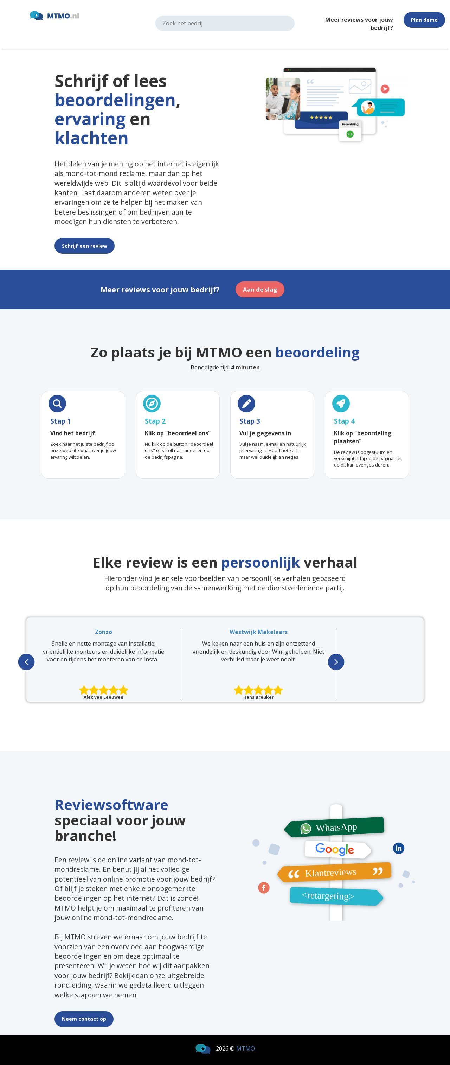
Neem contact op (84, 1018)
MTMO (245, 1048)
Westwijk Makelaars (259, 632)
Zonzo (103, 632)
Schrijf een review (84, 245)
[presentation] (26, 661)
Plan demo (424, 20)
